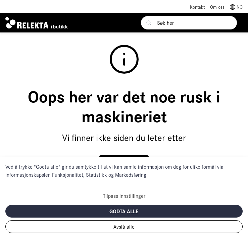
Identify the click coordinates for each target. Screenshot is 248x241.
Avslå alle (124, 226)
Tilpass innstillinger (124, 195)
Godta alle (124, 211)
